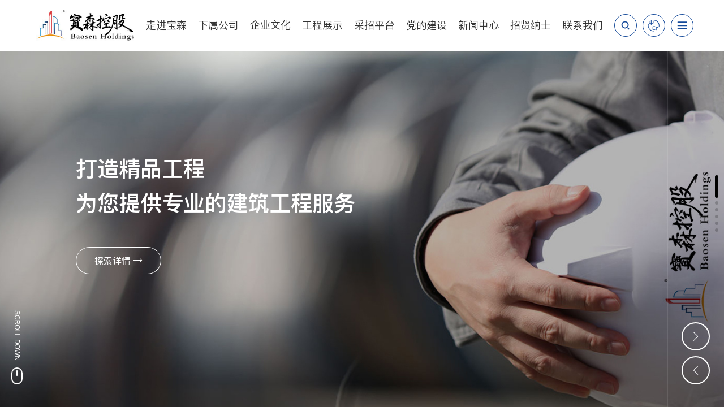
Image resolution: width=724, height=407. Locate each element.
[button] (716, 186)
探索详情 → (118, 260)
